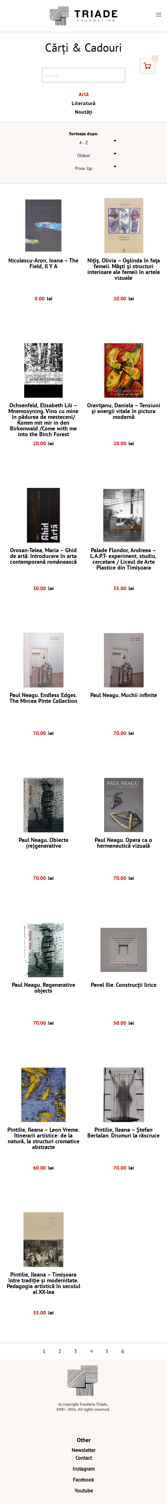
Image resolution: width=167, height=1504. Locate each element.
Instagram (84, 1468)
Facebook (83, 1479)
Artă (84, 94)
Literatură (83, 103)
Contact (83, 1458)
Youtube (84, 1490)
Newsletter (83, 1450)
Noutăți (83, 112)
